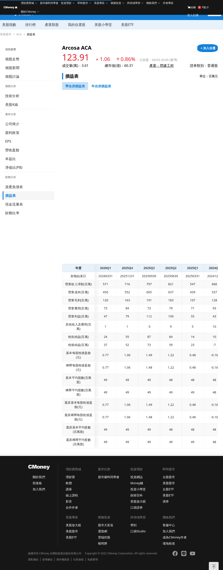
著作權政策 (62, 559)
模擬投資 (116, 3)
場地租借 (169, 543)
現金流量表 (14, 204)
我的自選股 (76, 24)
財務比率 (12, 213)
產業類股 (52, 24)
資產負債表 (14, 186)
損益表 (31, 34)
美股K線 (11, 104)
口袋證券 (136, 507)
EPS (8, 141)
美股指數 (9, 24)
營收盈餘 (12, 150)
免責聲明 (92, 559)
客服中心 (169, 525)
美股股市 (5, 34)
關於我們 (39, 477)
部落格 (37, 483)
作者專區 (168, 3)
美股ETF (127, 24)
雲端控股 (104, 537)
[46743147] (75, 86)
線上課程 (72, 495)
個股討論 (12, 76)
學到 (133, 525)
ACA (19, 34)
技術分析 (12, 95)
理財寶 (70, 477)
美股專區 (99, 3)
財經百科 (136, 495)
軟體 (69, 483)
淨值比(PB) (13, 167)
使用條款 (47, 559)
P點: (203, 7)
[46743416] (101, 86)
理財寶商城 (27, 3)
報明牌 (102, 543)
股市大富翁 (105, 525)
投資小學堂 (138, 489)
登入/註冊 (193, 15)
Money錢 (136, 483)
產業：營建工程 (161, 65)
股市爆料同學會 (49, 3)
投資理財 (66, 3)
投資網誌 (136, 477)
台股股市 (169, 477)
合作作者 (72, 507)
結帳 (191, 7)
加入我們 (39, 489)
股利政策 (12, 132)
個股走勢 (12, 59)
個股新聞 (12, 67)
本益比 (10, 158)
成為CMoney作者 (175, 537)
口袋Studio (138, 531)
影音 (69, 501)
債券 (166, 501)
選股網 (102, 531)
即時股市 (83, 3)
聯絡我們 (151, 3)
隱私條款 (33, 559)
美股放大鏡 (138, 501)
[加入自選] (207, 48)
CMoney (10, 7)
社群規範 (78, 559)
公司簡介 (12, 123)
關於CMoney (28, 11)
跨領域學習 (133, 3)
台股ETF (168, 489)
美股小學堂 (103, 24)
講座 (69, 489)
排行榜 (30, 24)
